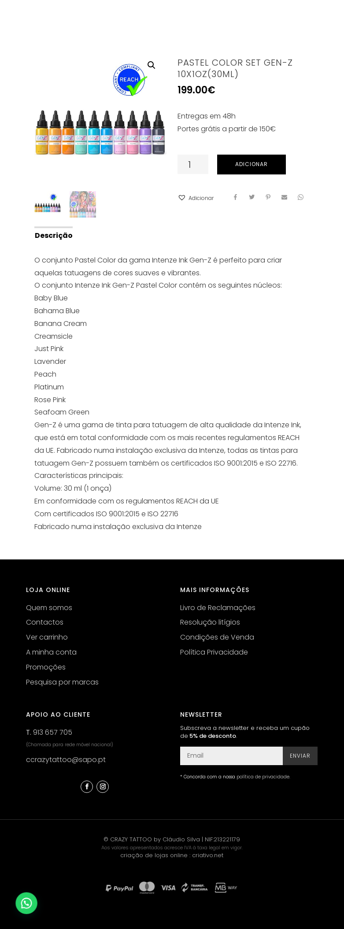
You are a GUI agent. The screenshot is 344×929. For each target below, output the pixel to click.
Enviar (300, 755)
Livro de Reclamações (217, 608)
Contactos (44, 622)
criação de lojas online (154, 855)
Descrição (54, 235)
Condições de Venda (217, 637)
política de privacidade (263, 777)
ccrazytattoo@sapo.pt (66, 760)
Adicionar (251, 164)
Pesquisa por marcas (62, 682)
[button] (196, 198)
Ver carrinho (47, 637)
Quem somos (49, 608)
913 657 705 (52, 732)
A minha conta (51, 652)
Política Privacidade (214, 652)
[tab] (53, 234)
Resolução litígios (210, 622)
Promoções (46, 667)
